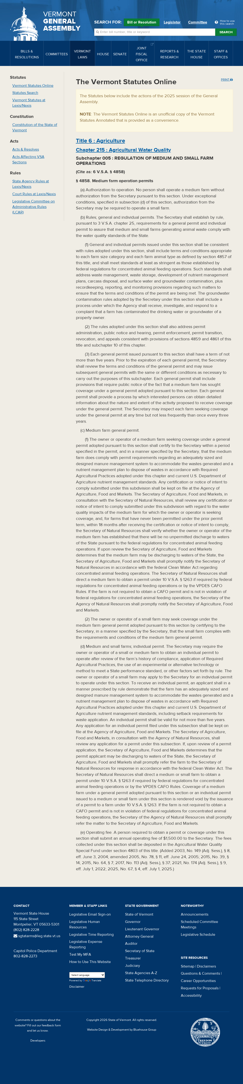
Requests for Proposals (200, 988)
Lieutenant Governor (142, 929)
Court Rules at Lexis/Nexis (34, 194)
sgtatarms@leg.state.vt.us (37, 936)
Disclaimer (76, 987)
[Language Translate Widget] (87, 975)
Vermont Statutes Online (32, 85)
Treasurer (133, 958)
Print (227, 80)
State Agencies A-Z (141, 973)
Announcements (194, 914)
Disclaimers (206, 966)
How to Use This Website (90, 961)
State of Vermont (139, 914)
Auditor (131, 943)
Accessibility (191, 995)
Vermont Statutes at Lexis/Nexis (28, 103)
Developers (37, 1040)
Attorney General (139, 936)
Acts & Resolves (25, 149)
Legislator (172, 22)
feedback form (51, 1025)
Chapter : (123, 150)
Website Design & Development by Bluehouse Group (121, 1030)
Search (226, 32)
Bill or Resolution (141, 23)
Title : (100, 140)
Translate (92, 980)
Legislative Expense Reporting (85, 944)
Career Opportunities (198, 980)
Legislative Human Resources (84, 924)
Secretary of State (139, 951)
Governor (132, 921)
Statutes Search (25, 92)
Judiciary (132, 965)
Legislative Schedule (198, 934)
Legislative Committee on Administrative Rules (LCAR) (33, 207)
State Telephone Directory (147, 980)
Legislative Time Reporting (91, 934)
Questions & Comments (200, 973)
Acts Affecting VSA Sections (28, 159)
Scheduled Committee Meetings (199, 924)
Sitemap (187, 966)
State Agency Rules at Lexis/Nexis (30, 184)
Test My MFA (80, 954)
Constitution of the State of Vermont (34, 127)
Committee (197, 22)
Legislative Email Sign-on (90, 914)
